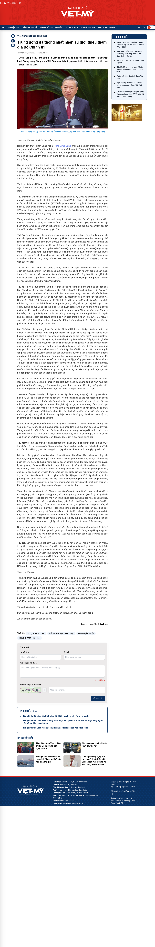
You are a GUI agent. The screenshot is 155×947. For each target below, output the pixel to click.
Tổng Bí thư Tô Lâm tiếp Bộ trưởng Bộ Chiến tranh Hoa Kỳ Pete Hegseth (56, 716)
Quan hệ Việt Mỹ (14, 27)
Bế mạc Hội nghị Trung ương (61, 633)
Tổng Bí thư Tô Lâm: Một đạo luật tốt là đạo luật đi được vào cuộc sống (55, 728)
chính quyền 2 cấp (86, 633)
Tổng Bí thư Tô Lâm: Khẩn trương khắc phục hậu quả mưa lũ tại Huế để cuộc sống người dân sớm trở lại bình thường (63, 721)
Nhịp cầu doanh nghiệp (106, 27)
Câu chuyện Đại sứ (71, 27)
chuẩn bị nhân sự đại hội (29, 638)
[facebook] (13, 36)
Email (66, 652)
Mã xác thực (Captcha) (30, 684)
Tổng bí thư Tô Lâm (36, 633)
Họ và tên (24, 652)
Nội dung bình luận (28, 663)
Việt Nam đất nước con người (51, 27)
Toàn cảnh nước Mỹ (29, 27)
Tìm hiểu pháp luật (88, 27)
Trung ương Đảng (62, 146)
